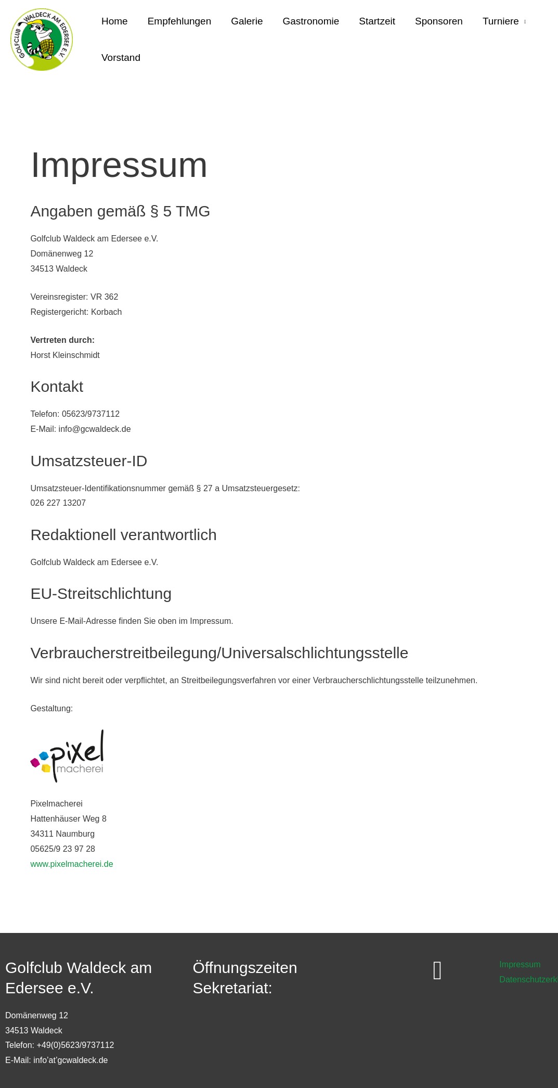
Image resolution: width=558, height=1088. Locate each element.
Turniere (501, 21)
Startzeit (377, 21)
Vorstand (120, 57)
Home (114, 21)
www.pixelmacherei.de (71, 864)
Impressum (519, 964)
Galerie (247, 21)
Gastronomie (310, 21)
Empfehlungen (180, 21)
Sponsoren (439, 21)
